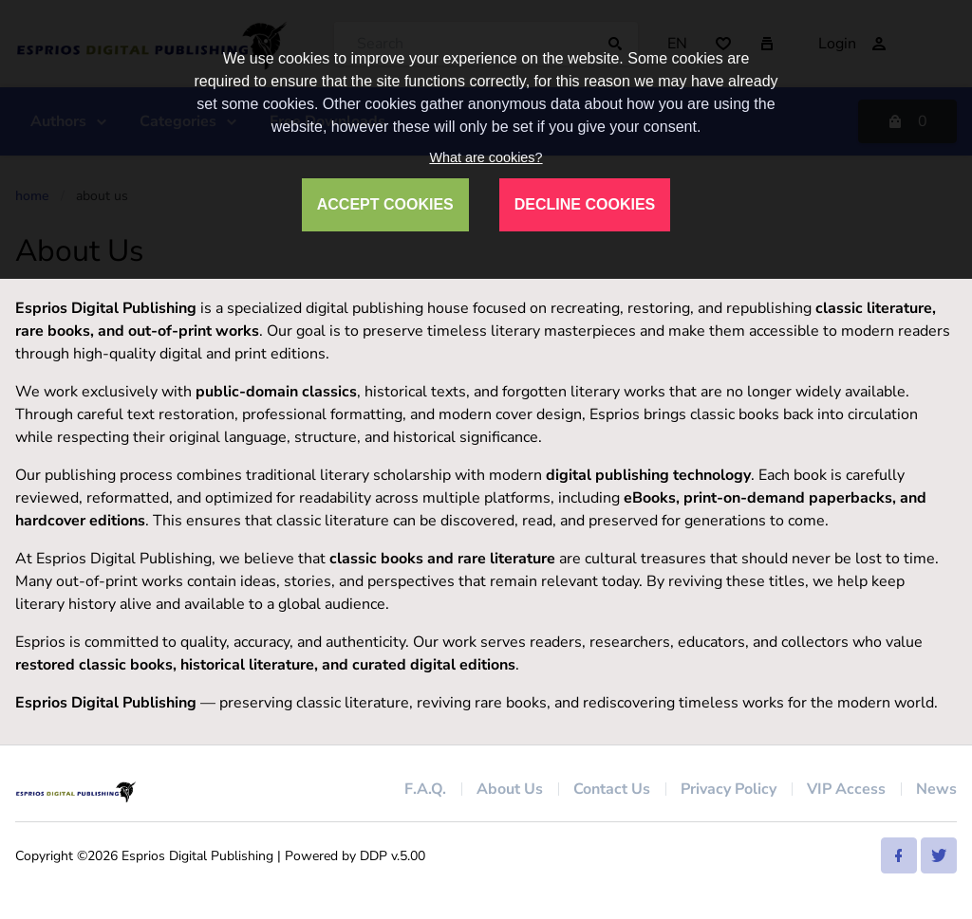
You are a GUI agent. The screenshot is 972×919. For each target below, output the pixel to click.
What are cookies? (485, 157)
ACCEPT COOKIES (385, 204)
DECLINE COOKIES (584, 204)
